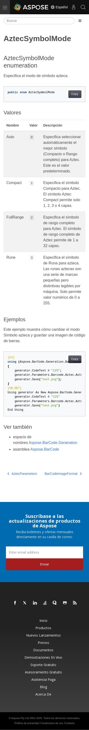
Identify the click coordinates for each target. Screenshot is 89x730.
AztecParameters (22, 474)
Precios (43, 642)
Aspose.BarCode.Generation (53, 443)
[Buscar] (39, 20)
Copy (74, 94)
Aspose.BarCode (44, 449)
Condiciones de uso (51, 723)
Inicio (43, 620)
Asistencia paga (43, 679)
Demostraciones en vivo (43, 657)
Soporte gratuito (43, 664)
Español (59, 7)
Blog (43, 687)
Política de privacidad (26, 723)
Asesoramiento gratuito (43, 672)
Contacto (69, 723)
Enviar (44, 564)
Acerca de (43, 694)
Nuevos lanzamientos (43, 635)
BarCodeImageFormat (63, 474)
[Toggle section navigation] (80, 21)
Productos (43, 628)
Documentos (43, 650)
